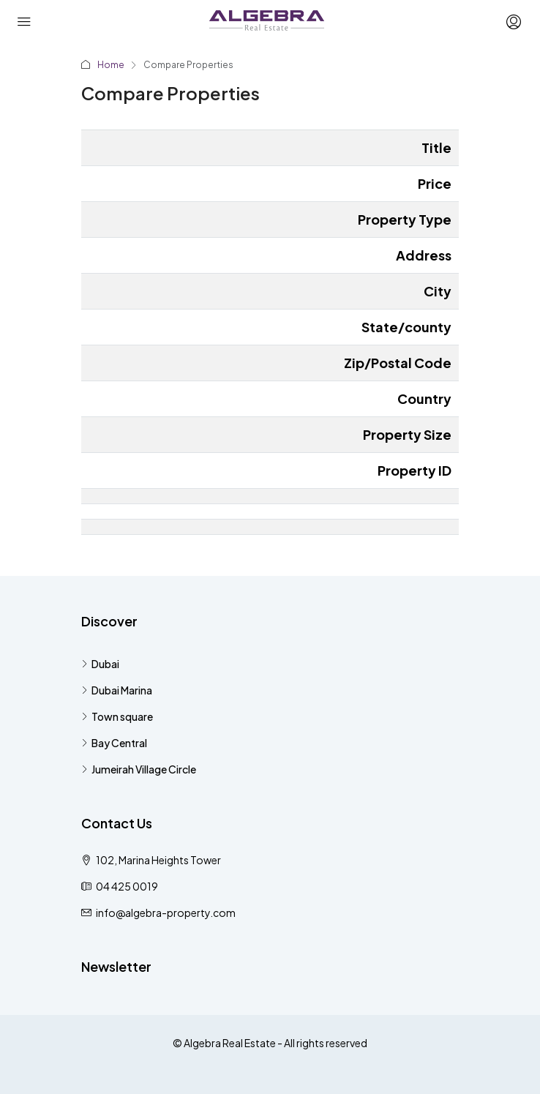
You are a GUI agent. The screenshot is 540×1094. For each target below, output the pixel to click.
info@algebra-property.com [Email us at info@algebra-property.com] (166, 912)
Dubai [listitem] (100, 663)
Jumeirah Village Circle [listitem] (138, 769)
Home (110, 64)
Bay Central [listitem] (114, 742)
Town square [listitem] (117, 716)
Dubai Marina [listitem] (116, 690)
